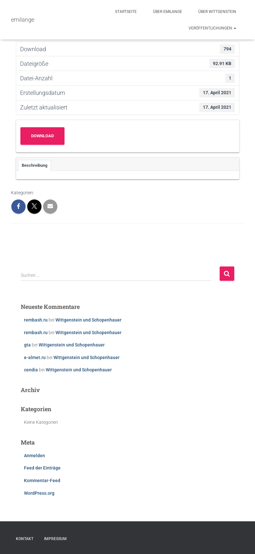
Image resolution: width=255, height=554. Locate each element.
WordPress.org (39, 493)
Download (42, 135)
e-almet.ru (35, 357)
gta (27, 344)
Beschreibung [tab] (34, 165)
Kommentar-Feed (42, 480)
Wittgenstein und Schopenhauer (88, 319)
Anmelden (34, 455)
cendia (31, 369)
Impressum (55, 539)
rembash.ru (36, 319)
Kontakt (24, 539)
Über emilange (167, 11)
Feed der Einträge (42, 467)
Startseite (126, 11)
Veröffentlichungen (212, 28)
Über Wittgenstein (217, 11)
